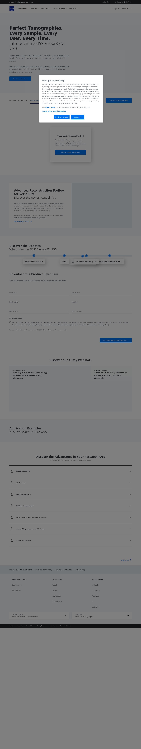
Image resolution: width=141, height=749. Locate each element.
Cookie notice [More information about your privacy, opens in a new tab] (47, 111)
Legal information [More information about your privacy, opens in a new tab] (59, 111)
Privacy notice (50, 107)
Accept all (77, 117)
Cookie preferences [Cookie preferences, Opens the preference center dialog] (62, 117)
